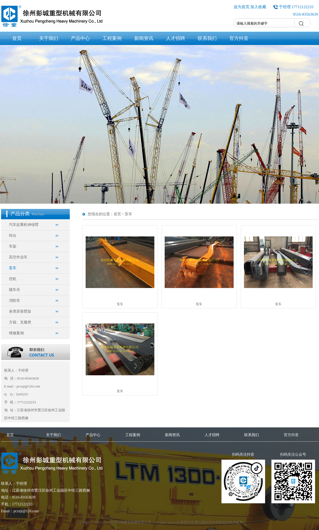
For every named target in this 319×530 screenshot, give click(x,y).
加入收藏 (258, 7)
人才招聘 (175, 38)
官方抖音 (238, 38)
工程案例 (112, 38)
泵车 (12, 268)
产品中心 (80, 38)
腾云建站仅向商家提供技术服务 (219, 522)
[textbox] (264, 23)
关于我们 (48, 38)
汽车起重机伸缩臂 (24, 225)
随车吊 (14, 290)
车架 (12, 246)
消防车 (14, 301)
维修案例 (16, 333)
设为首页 (241, 7)
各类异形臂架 (20, 311)
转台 (12, 235)
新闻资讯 (143, 38)
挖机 (12, 279)
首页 (17, 38)
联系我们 (207, 38)
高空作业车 (18, 257)
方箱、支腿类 (20, 322)
